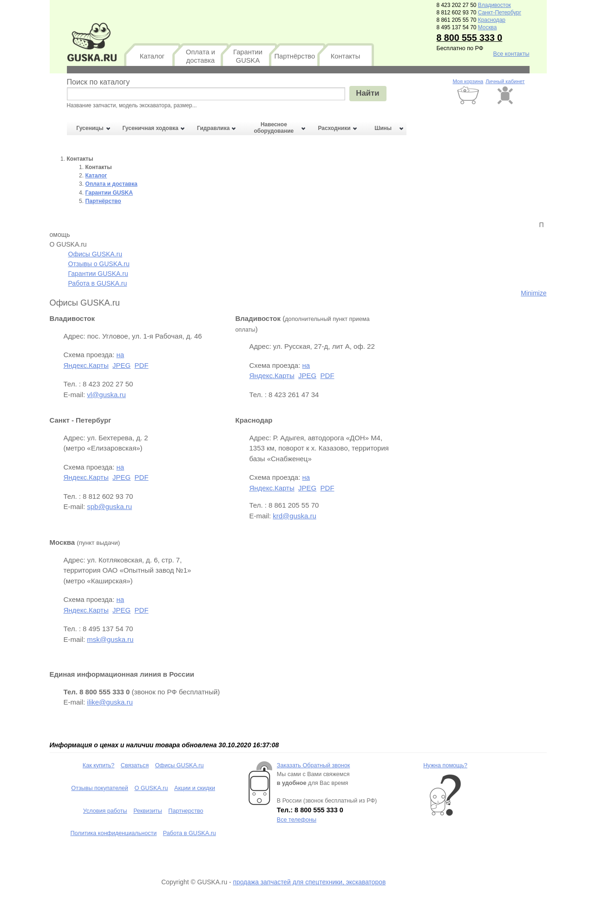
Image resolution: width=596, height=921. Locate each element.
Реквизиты (147, 811)
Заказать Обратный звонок (313, 765)
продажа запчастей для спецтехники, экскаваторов (309, 882)
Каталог (152, 56)
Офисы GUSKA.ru (95, 254)
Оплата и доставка (200, 56)
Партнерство (185, 811)
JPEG (121, 365)
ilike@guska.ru (110, 702)
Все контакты (511, 54)
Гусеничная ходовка (150, 128)
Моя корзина (467, 81)
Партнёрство (295, 56)
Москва (487, 27)
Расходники (334, 128)
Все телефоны (296, 819)
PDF (142, 365)
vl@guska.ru (106, 394)
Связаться (135, 765)
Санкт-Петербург (499, 12)
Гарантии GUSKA (247, 56)
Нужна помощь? (445, 765)
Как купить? (99, 765)
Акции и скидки (194, 788)
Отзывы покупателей (99, 788)
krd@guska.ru (294, 516)
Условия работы (105, 811)
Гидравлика (213, 128)
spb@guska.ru (109, 506)
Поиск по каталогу (98, 82)
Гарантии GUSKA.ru (98, 273)
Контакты (345, 56)
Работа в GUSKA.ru (97, 283)
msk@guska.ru (110, 639)
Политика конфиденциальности (114, 833)
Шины (383, 128)
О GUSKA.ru (151, 788)
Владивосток (494, 5)
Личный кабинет (504, 81)
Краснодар (491, 20)
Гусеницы (89, 128)
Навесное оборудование (274, 127)
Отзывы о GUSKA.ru (99, 264)
